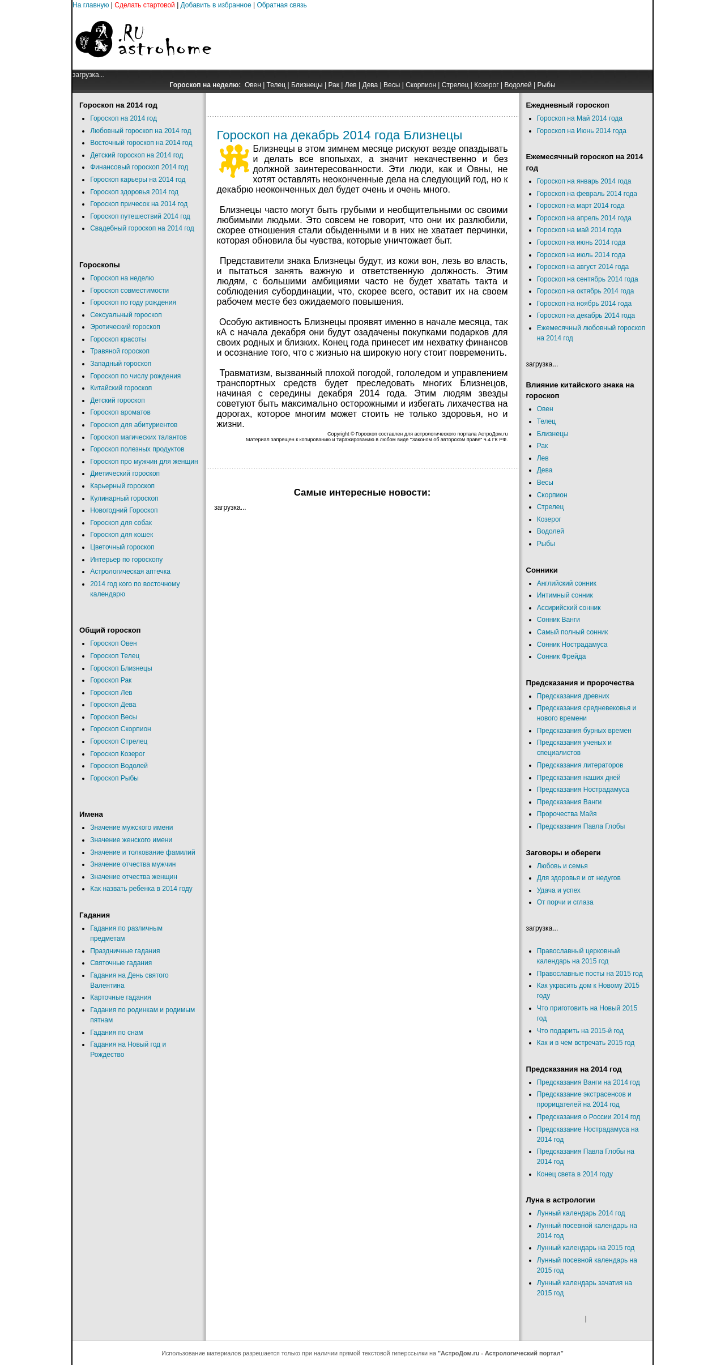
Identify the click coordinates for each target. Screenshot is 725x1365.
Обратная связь (281, 5)
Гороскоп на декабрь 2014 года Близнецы (340, 135)
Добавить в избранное (216, 5)
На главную (90, 5)
